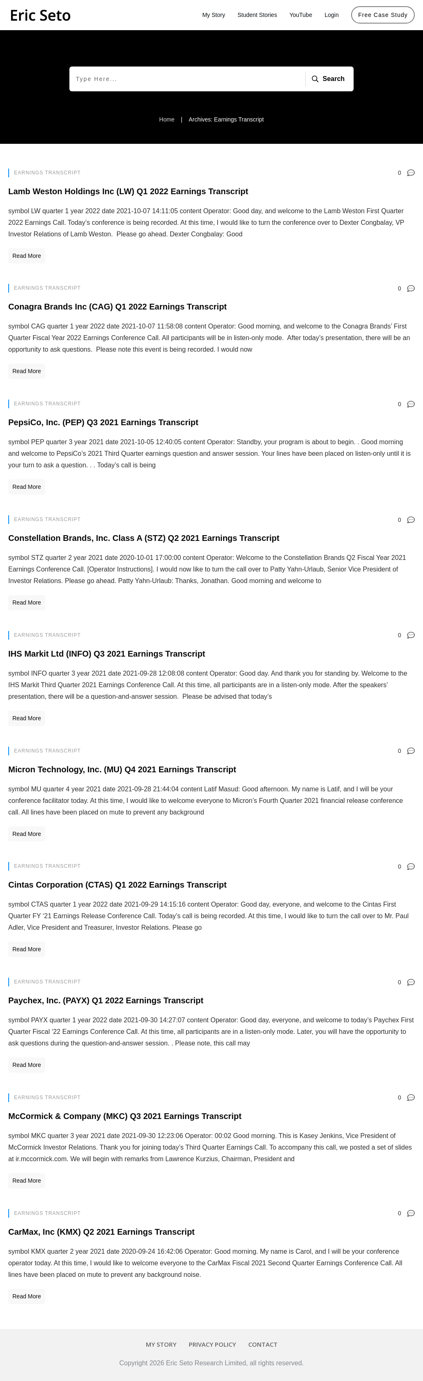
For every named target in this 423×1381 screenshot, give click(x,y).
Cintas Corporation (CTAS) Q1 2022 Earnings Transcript (117, 884)
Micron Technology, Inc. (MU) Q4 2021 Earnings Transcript (122, 769)
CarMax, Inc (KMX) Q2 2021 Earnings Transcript (101, 1231)
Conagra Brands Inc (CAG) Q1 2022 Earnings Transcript (117, 306)
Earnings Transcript (47, 173)
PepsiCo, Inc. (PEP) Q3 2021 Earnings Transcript (103, 422)
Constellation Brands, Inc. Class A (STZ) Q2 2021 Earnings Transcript (143, 538)
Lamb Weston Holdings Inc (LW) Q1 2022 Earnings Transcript (128, 191)
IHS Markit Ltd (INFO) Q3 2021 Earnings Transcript (106, 653)
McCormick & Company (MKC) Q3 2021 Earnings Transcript (125, 1116)
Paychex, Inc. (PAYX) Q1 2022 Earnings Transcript (105, 1000)
